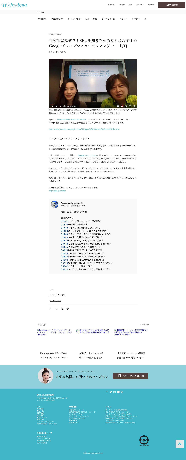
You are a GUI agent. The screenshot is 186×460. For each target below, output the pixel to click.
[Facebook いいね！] (145, 391)
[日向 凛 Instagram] (114, 391)
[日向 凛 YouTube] (118, 391)
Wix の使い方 (57, 19)
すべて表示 (144, 325)
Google (61, 295)
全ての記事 (42, 19)
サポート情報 (91, 19)
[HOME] (37, 12)
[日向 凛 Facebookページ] (106, 391)
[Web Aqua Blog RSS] (122, 391)
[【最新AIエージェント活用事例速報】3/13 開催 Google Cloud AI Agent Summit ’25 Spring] (131, 338)
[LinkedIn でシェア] (62, 309)
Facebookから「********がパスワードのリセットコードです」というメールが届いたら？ (54, 356)
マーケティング (74, 19)
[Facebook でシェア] (50, 309)
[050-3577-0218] (130, 376)
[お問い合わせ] (171, 5)
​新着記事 (40, 419)
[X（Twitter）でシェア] (56, 309)
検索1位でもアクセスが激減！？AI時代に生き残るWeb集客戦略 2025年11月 (91, 356)
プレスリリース (108, 19)
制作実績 (136, 19)
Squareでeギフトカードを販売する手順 (120, 422)
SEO (52, 295)
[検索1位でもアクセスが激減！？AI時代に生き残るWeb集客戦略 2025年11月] (93, 338)
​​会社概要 (40, 415)
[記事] (42, 12)
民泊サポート (74, 422)
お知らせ (123, 19)
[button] (111, 4)
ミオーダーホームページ (80, 416)
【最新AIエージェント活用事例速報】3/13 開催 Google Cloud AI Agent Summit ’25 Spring (131, 356)
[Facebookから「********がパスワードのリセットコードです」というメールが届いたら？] (54, 338)
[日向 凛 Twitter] (110, 391)
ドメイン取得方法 (43, 438)
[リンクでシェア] (68, 309)
